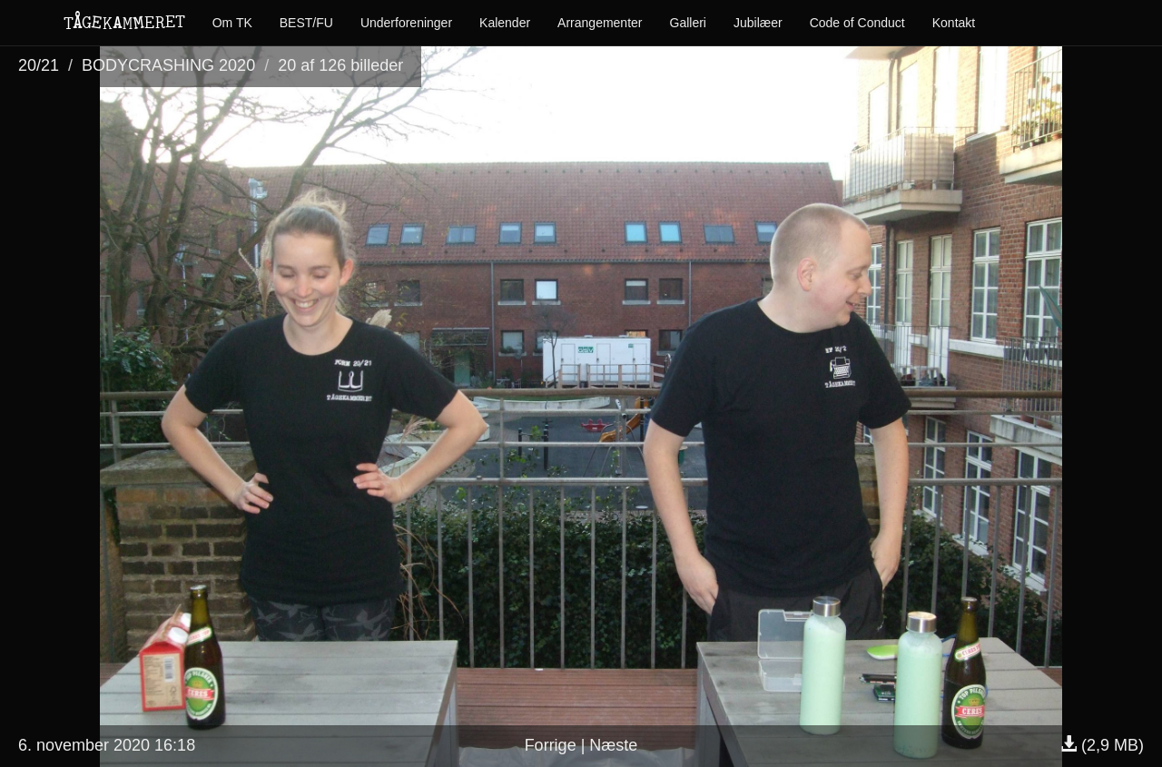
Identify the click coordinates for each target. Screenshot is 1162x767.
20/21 (38, 65)
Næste (613, 745)
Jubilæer (758, 22)
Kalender (504, 22)
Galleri (688, 22)
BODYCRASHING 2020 (168, 65)
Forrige (550, 745)
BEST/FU (306, 22)
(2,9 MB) (1102, 745)
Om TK (232, 22)
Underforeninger (406, 22)
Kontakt (953, 22)
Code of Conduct (857, 22)
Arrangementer (599, 22)
